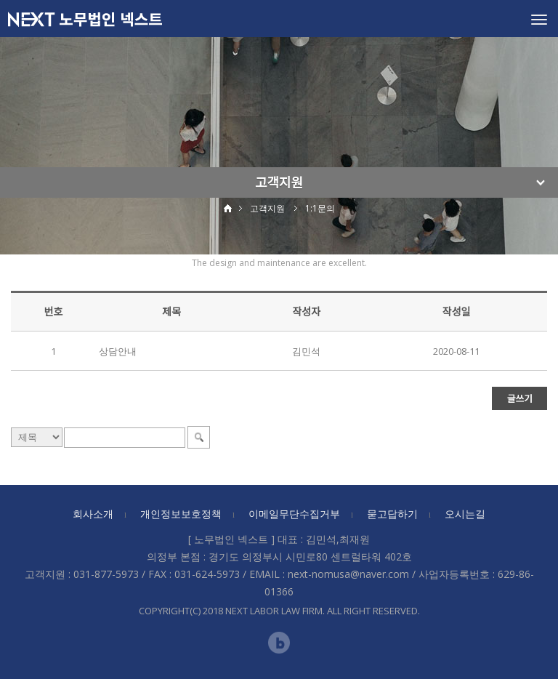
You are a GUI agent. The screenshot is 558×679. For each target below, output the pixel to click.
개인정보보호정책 (181, 514)
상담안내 (118, 351)
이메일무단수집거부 (294, 514)
